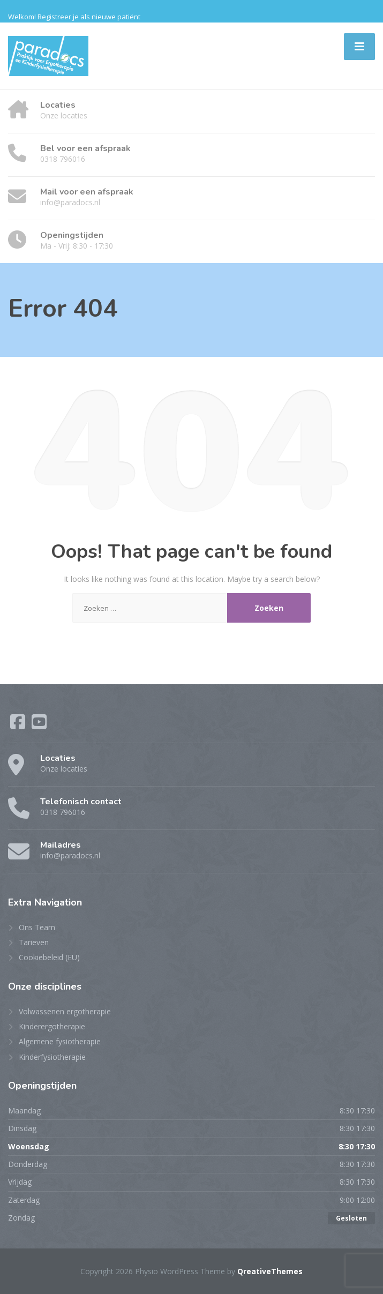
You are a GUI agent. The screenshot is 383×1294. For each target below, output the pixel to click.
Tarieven (34, 942)
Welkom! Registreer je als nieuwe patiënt (74, 16)
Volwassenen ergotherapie (65, 1011)
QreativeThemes (270, 1271)
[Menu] (359, 46)
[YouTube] (39, 725)
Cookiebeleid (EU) (49, 957)
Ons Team (37, 927)
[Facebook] (18, 725)
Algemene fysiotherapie (60, 1041)
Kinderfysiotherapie (52, 1057)
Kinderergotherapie (52, 1026)
